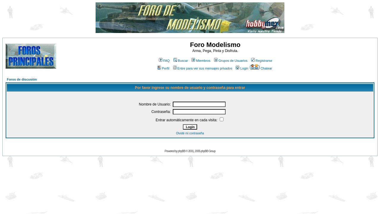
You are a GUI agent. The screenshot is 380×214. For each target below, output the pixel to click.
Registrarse (261, 60)
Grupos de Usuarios (231, 60)
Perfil (163, 68)
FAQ (164, 60)
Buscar (180, 60)
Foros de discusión (22, 79)
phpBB (181, 151)
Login (242, 68)
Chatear (261, 68)
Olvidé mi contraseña (190, 133)
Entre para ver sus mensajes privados (202, 68)
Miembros (200, 60)
